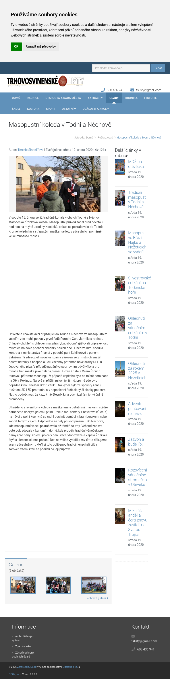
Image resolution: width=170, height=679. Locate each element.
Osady (114, 98)
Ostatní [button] (69, 108)
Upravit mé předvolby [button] (41, 46)
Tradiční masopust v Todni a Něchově (137, 199)
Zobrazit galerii (97, 598)
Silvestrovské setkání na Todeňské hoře (139, 285)
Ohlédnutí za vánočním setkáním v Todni (137, 328)
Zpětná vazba (21, 646)
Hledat (157, 68)
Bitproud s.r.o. (70, 667)
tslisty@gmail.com (148, 90)
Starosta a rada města (63, 98)
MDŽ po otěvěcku (136, 164)
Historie (150, 98)
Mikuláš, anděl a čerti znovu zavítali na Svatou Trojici (137, 522)
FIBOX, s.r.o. (15, 674)
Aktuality (95, 98)
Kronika (131, 98)
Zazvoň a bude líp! (136, 441)
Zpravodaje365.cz (27, 667)
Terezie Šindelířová (31, 150)
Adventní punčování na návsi (137, 408)
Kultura (33, 108)
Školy (16, 108)
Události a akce (96, 108)
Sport (50, 108)
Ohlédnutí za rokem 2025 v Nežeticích (137, 370)
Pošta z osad (105, 137)
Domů (16, 98)
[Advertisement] (58, 285)
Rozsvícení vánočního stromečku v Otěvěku (137, 477)
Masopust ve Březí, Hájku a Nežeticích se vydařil (137, 242)
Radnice (33, 98)
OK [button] (16, 46)
